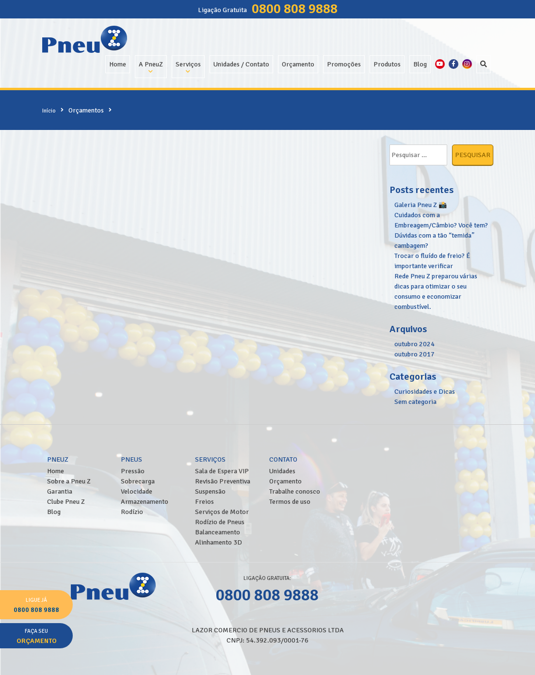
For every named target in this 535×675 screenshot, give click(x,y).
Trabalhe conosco (294, 491)
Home (117, 64)
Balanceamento (217, 532)
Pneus (131, 459)
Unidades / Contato (241, 64)
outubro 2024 (414, 344)
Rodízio (132, 512)
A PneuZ (151, 64)
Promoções (344, 64)
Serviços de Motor (222, 512)
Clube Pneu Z (66, 502)
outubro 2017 (414, 354)
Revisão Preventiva (222, 481)
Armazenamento (144, 502)
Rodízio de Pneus (219, 522)
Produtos (387, 64)
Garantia (59, 491)
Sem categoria (415, 402)
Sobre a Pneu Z (69, 481)
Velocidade (136, 491)
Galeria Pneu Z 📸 (420, 205)
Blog (420, 64)
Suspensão (210, 491)
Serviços (188, 64)
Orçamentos (86, 110)
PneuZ (57, 459)
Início (49, 110)
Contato (283, 459)
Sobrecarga (138, 481)
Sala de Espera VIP (222, 471)
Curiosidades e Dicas (424, 391)
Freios (204, 502)
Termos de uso (289, 502)
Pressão (133, 471)
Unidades (282, 471)
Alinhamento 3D (218, 542)
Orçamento (298, 64)
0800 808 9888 (295, 8)
